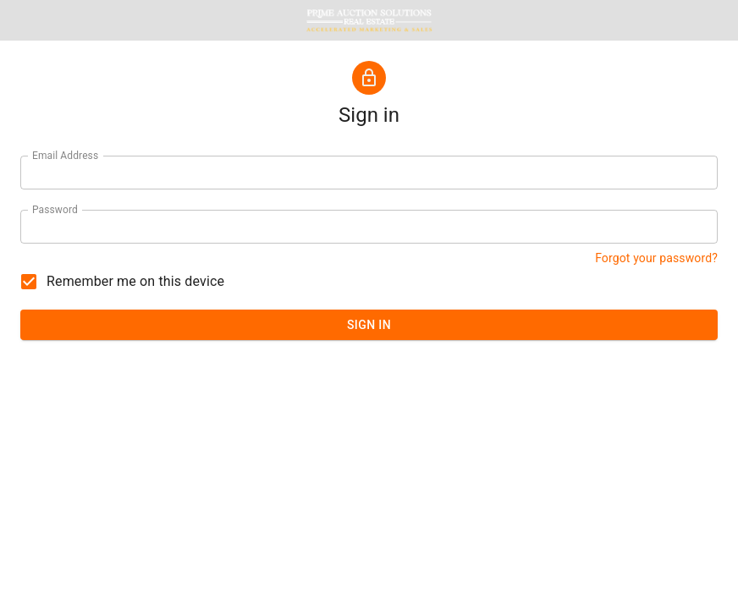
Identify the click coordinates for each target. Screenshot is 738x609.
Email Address (65, 156)
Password (55, 210)
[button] (369, 20)
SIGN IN (369, 325)
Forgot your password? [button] (656, 258)
